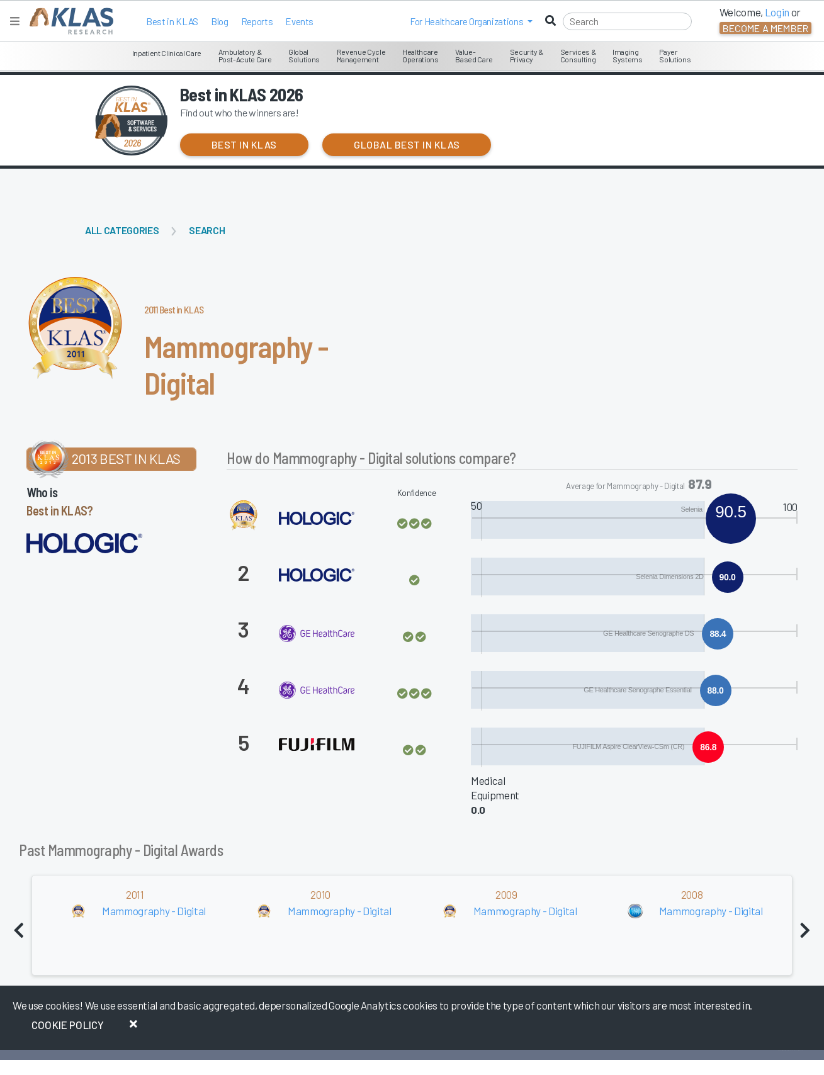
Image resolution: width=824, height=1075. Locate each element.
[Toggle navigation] (14, 21)
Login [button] (777, 12)
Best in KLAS (172, 21)
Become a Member (765, 28)
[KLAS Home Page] (68, 21)
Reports (257, 21)
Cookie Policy (67, 1024)
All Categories (122, 230)
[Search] (627, 21)
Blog (220, 21)
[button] (471, 21)
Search (207, 230)
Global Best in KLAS (407, 144)
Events (299, 21)
